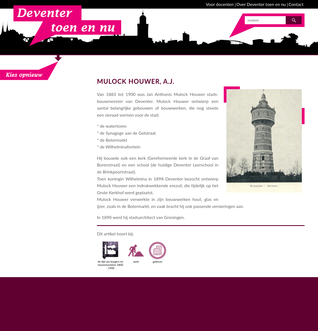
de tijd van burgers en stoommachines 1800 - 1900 (110, 256)
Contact (296, 4)
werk (135, 252)
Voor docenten (220, 4)
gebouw (157, 252)
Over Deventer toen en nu (261, 4)
